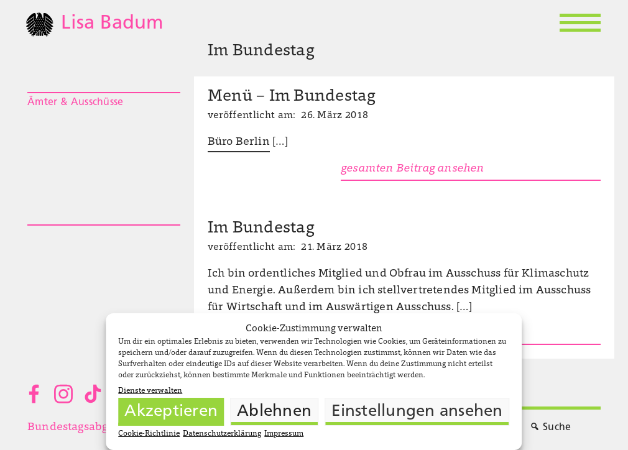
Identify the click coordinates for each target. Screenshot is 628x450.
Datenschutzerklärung (222, 434)
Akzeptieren (171, 411)
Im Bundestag (261, 229)
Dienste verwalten (150, 391)
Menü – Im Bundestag (292, 97)
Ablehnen (274, 411)
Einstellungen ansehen (416, 411)
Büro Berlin (239, 142)
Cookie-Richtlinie (149, 434)
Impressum (283, 434)
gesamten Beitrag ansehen (412, 169)
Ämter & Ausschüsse (75, 103)
